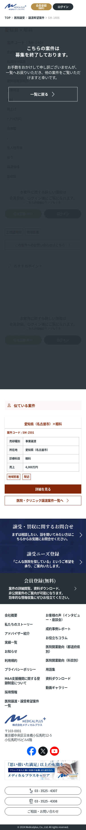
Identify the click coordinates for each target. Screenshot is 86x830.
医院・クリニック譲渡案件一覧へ (39, 500)
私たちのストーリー (19, 624)
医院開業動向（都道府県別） (63, 648)
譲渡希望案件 (36, 18)
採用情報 (11, 692)
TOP (7, 18)
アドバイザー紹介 (17, 633)
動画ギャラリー (57, 687)
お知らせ (11, 651)
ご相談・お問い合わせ (43, 811)
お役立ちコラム (57, 638)
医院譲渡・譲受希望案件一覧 (22, 703)
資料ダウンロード (58, 678)
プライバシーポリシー (20, 669)
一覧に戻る (39, 94)
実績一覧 (11, 642)
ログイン (63, 7)
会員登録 (41, 7)
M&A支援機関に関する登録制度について (22, 680)
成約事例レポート (58, 628)
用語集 (50, 669)
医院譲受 (19, 18)
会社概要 (11, 615)
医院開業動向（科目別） (63, 660)
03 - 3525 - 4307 (46, 790)
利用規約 (11, 660)
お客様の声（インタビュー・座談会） (63, 617)
